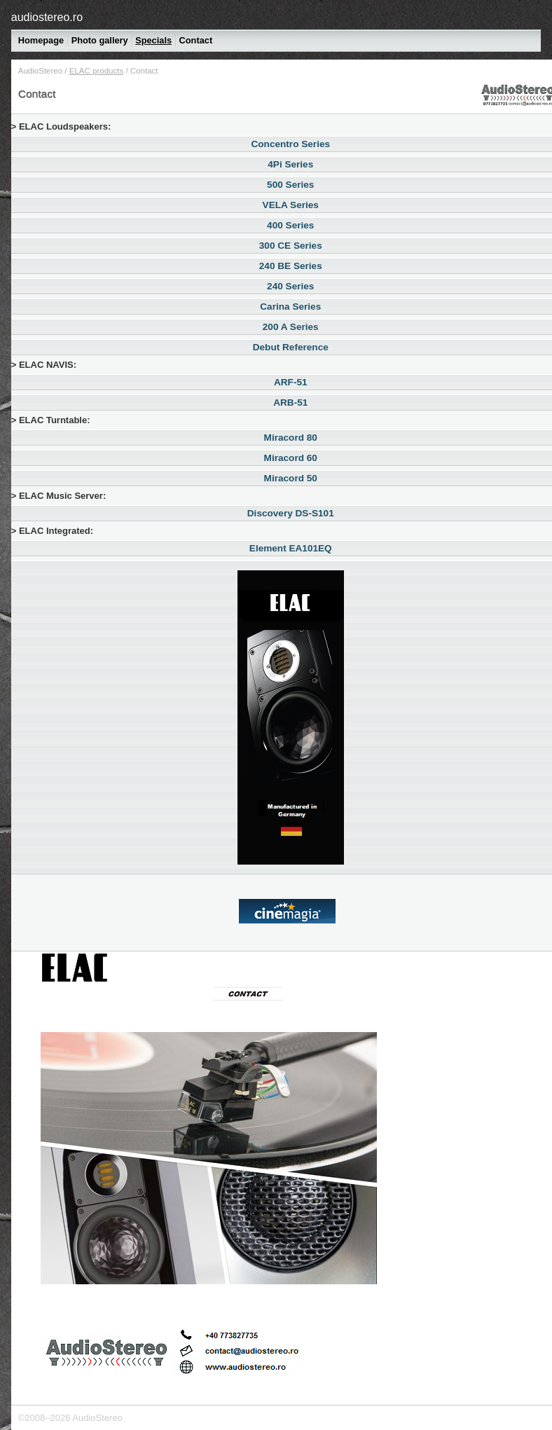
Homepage (41, 40)
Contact (196, 40)
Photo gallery (99, 40)
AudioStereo (40, 71)
